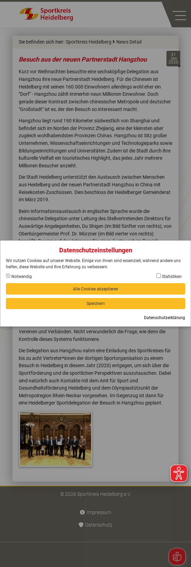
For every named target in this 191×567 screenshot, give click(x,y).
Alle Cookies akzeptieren (95, 289)
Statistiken (169, 276)
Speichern (96, 303)
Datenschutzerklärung (164, 317)
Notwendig (19, 276)
